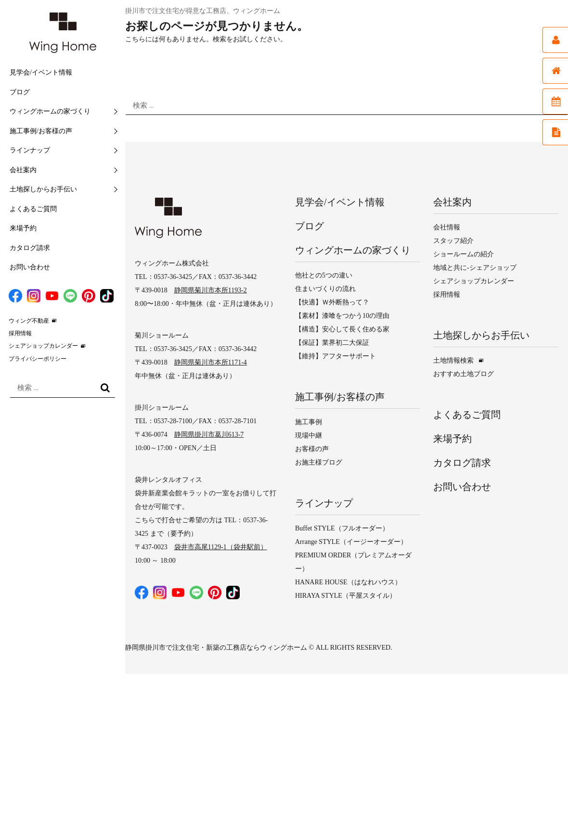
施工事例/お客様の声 (41, 131)
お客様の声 (312, 449)
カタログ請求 (30, 248)
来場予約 (23, 228)
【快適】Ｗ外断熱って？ (332, 302)
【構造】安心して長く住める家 (342, 329)
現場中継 (308, 435)
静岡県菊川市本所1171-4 (210, 362)
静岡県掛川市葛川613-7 (209, 434)
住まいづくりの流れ (325, 288)
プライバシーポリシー (37, 358)
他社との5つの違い (323, 275)
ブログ (20, 92)
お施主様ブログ (318, 462)
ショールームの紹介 (463, 254)
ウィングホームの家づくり (50, 111)
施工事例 (308, 422)
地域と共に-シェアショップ (474, 267)
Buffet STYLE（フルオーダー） (342, 528)
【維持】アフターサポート (335, 356)
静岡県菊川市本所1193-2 (210, 290)
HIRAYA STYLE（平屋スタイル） (345, 595)
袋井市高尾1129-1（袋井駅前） (220, 547)
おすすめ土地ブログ (463, 374)
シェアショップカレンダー (43, 345)
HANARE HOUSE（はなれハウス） (348, 582)
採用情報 (20, 333)
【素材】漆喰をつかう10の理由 (342, 315)
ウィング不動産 (29, 320)
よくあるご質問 (33, 209)
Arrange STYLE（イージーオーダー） (351, 541)
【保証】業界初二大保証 (332, 342)
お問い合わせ (30, 267)
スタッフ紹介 (453, 240)
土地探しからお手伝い (43, 189)
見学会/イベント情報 (41, 72)
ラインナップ (30, 150)
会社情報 (446, 227)
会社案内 (23, 170)
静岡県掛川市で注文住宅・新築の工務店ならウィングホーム (216, 647)
